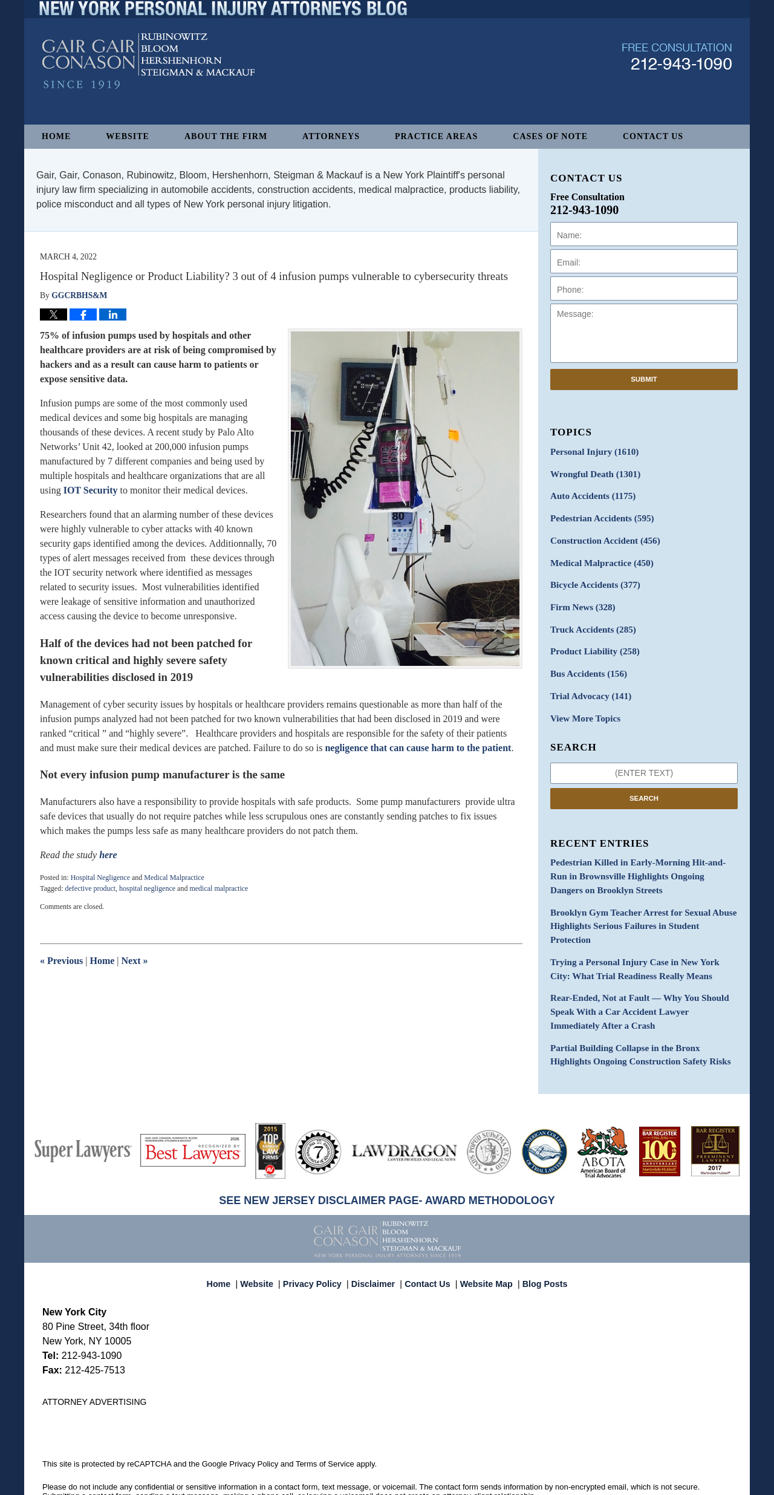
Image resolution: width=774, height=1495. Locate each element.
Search (644, 784)
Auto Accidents (589, 493)
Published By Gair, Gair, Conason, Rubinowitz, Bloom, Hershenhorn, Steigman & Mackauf (677, 81)
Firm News (580, 599)
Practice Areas (436, 136)
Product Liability (591, 642)
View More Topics (582, 705)
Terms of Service (325, 1423)
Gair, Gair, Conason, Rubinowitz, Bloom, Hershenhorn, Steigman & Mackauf (241, 1479)
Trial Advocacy (587, 684)
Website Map (483, 1238)
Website (127, 136)
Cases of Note (550, 136)
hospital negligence (147, 888)
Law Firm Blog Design (674, 1480)
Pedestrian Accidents (598, 515)
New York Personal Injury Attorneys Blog (148, 85)
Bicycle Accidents (592, 578)
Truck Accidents (589, 620)
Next (135, 961)
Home (56, 136)
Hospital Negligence (100, 877)
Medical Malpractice (174, 877)
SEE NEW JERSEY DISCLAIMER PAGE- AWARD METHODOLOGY (387, 1161)
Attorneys (331, 136)
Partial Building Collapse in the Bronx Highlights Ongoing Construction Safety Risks (639, 1016)
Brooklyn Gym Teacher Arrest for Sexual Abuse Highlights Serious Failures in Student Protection (638, 902)
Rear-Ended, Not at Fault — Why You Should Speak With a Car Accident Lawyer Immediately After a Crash (638, 976)
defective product (90, 888)
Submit (644, 379)
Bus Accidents (585, 663)
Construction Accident (601, 536)
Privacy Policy (319, 1238)
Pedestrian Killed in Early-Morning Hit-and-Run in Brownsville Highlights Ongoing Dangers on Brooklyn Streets (643, 861)
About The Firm (225, 136)
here (108, 855)
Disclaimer (376, 1238)
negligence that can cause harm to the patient (418, 748)
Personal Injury (591, 451)
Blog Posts (538, 1238)
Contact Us (653, 136)
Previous (61, 961)
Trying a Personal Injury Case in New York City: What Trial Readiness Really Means (638, 935)
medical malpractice (218, 888)
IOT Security (90, 490)
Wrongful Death (592, 472)
